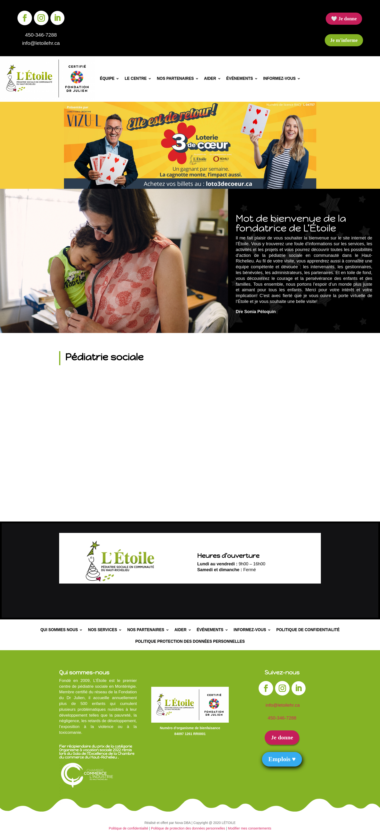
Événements (239, 78)
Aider (210, 78)
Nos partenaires (175, 78)
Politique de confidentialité (308, 630)
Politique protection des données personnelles (190, 641)
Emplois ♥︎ (282, 759)
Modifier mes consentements (249, 828)
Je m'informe (344, 40)
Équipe (107, 78)
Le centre (136, 78)
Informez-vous (279, 78)
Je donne (282, 737)
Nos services (102, 630)
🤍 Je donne (344, 18)
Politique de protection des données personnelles (188, 828)
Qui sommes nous (59, 630)
